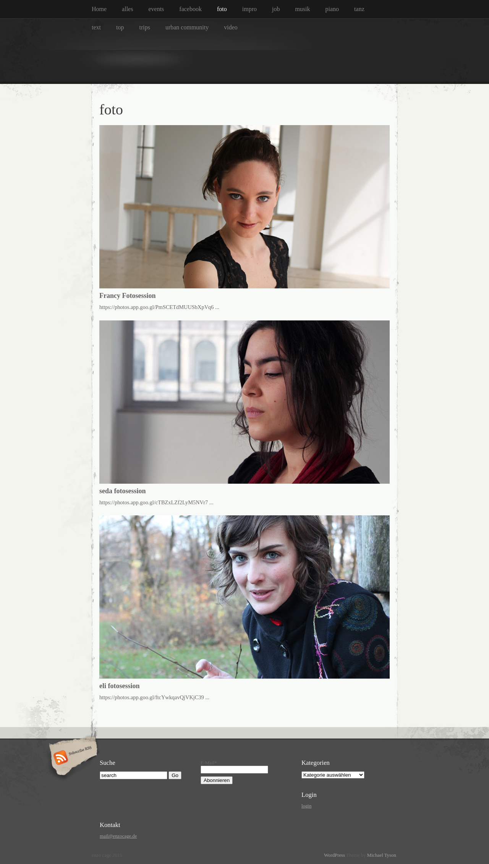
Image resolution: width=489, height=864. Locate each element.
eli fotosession (119, 686)
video (231, 27)
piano (332, 9)
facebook (190, 9)
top (120, 27)
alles (127, 9)
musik (302, 9)
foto (222, 9)
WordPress (334, 855)
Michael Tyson (381, 855)
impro (249, 9)
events (156, 9)
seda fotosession (122, 491)
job (276, 9)
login (306, 806)
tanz (359, 9)
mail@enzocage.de (118, 836)
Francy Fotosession (127, 295)
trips (144, 27)
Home (99, 9)
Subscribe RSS (72, 758)
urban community (187, 27)
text (96, 27)
